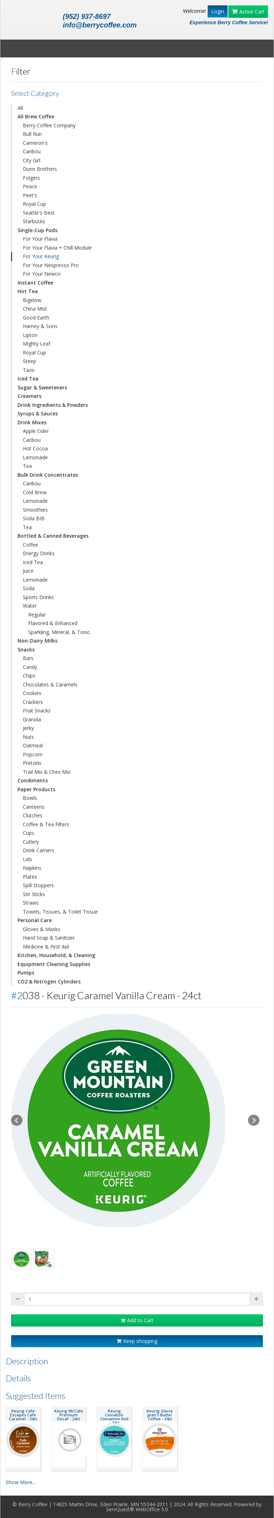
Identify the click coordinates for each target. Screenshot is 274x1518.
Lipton (30, 335)
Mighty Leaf (36, 343)
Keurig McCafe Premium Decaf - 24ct (68, 1414)
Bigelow (32, 300)
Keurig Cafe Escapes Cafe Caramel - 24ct (23, 1414)
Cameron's (35, 142)
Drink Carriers (38, 850)
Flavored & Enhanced (52, 623)
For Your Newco (42, 273)
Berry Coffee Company (49, 125)
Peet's (30, 195)
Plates (30, 876)
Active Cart (248, 11)
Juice (28, 570)
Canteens (34, 806)
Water (30, 605)
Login (217, 11)
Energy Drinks (39, 553)
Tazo (29, 370)
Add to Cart (137, 1320)
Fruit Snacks (37, 710)
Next (253, 1120)
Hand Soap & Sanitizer (49, 937)
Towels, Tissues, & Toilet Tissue (60, 911)
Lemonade (35, 457)
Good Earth (36, 317)
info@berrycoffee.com (100, 25)
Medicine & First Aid (46, 946)
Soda (29, 588)
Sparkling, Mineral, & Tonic (59, 632)
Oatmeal (33, 745)
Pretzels (32, 763)
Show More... (21, 1482)
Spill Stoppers (38, 885)
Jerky (28, 728)
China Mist (35, 308)
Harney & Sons (40, 326)
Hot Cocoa (35, 448)
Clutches (32, 815)
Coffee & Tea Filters (46, 824)
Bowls (30, 797)
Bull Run (32, 134)
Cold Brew (35, 492)
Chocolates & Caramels (50, 684)
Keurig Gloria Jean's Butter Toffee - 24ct (160, 1414)
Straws (31, 902)
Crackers (33, 702)
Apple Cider (36, 431)
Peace (30, 186)
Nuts (28, 737)
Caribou (32, 151)
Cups (28, 832)
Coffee (30, 544)
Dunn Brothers (40, 168)
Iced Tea (33, 562)
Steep (29, 361)
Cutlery (31, 841)
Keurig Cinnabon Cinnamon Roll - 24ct (114, 1416)
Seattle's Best (39, 212)
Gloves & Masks (41, 929)
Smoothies (35, 509)
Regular (37, 614)
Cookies (32, 693)
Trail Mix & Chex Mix (46, 771)
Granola (32, 719)
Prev (16, 1120)
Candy (30, 667)
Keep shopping (137, 1341)
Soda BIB (34, 518)
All (20, 107)
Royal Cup (34, 203)
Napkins (32, 867)
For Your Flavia (40, 238)
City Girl (31, 160)
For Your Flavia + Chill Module (57, 247)
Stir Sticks (34, 894)
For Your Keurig (41, 256)
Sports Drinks (38, 597)
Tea (27, 465)
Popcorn (32, 754)
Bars (28, 658)
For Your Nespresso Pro (51, 265)
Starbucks (34, 221)
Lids (27, 859)
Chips (29, 675)
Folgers (31, 177)
